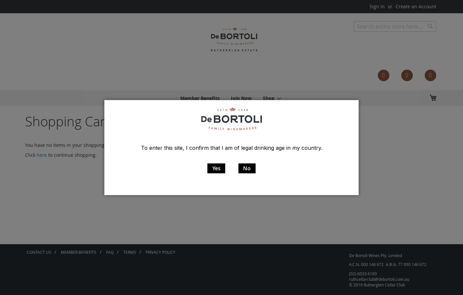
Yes (216, 168)
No (247, 168)
